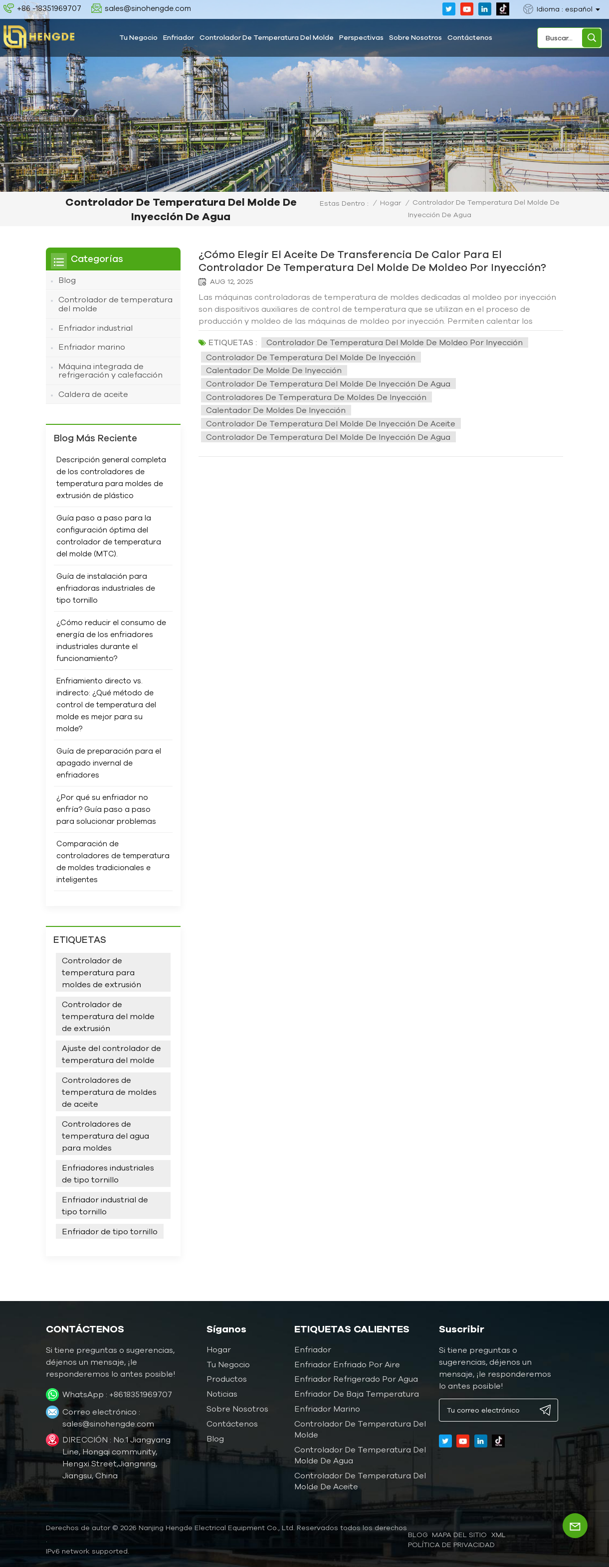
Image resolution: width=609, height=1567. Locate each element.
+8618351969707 (140, 1393)
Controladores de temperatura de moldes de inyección (316, 396)
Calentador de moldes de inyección (276, 409)
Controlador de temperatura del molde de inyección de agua (328, 383)
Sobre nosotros (415, 37)
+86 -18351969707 (49, 8)
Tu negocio (138, 37)
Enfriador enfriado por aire (347, 1362)
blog (418, 1534)
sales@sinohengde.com (148, 8)
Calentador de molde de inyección (274, 370)
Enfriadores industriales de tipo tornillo (108, 1172)
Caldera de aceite (93, 393)
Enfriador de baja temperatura (356, 1392)
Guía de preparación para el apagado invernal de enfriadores (108, 762)
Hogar (390, 203)
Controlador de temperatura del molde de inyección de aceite (330, 422)
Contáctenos (469, 37)
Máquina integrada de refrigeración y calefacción (110, 369)
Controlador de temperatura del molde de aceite (360, 1480)
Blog (67, 279)
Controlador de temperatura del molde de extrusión (108, 1014)
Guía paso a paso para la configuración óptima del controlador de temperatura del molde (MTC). (108, 535)
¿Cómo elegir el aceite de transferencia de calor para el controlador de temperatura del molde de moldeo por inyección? (380, 260)
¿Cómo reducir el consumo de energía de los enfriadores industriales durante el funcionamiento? (111, 639)
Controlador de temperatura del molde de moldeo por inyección (394, 342)
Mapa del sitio (459, 1534)
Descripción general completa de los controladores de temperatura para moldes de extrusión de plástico (111, 476)
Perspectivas (361, 37)
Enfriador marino (91, 346)
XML (498, 1534)
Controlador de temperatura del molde (267, 37)
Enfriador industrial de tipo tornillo (105, 1203)
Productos (226, 1377)
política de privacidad (451, 1544)
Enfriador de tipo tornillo (110, 1229)
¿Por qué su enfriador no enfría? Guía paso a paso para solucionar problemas (106, 808)
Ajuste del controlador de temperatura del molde (111, 1052)
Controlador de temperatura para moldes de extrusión (101, 970)
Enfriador (178, 37)
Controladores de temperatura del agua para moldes (105, 1134)
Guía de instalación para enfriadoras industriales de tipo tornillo (105, 587)
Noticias (221, 1392)
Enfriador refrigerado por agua (356, 1377)
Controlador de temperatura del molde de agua (360, 1454)
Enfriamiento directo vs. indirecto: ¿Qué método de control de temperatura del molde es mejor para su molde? (106, 703)
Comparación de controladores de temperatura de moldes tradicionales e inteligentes (113, 860)
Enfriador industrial (95, 327)
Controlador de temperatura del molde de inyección (310, 356)
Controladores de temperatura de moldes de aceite (109, 1090)
